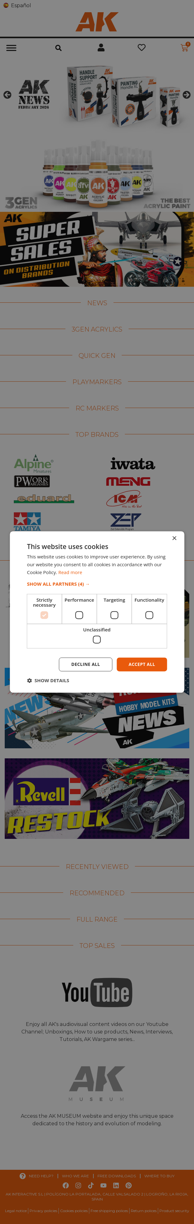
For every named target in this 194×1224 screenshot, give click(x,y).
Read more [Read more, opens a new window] (70, 572)
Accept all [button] (141, 664)
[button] (97, 584)
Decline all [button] (84, 664)
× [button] (174, 538)
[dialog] (97, 612)
